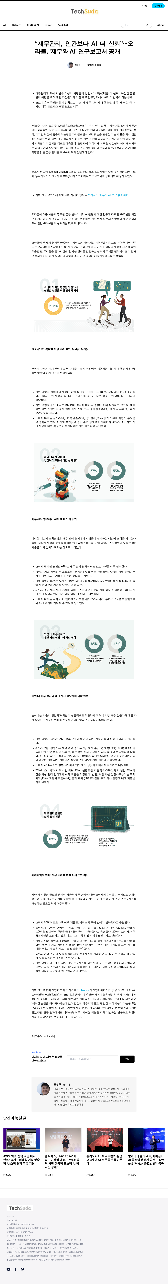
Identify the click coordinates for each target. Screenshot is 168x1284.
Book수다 (62, 25)
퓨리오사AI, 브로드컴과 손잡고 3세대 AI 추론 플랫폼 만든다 (104, 1160)
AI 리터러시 (33, 25)
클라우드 (16, 25)
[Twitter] (64, 1085)
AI (4, 25)
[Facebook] (70, 1085)
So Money (83, 990)
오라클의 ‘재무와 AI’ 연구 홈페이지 (107, 195)
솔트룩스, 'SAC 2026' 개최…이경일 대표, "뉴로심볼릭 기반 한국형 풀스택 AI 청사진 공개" (62, 1162)
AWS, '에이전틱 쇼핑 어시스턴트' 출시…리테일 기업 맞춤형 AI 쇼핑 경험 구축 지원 (21, 1160)
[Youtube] (8, 1269)
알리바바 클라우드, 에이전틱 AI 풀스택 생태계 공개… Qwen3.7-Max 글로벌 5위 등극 (146, 1160)
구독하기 (158, 5)
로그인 (144, 5)
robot (48, 25)
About (161, 25)
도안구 (78, 65)
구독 (127, 1059)
